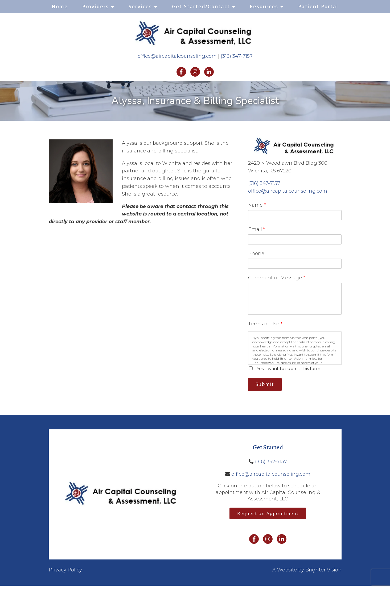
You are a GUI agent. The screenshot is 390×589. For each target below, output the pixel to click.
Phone (256, 253)
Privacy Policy (65, 573)
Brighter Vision (323, 573)
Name (257, 205)
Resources (264, 6)
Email (256, 229)
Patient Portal (318, 6)
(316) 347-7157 (237, 56)
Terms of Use (265, 324)
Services (140, 6)
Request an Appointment (268, 516)
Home (60, 6)
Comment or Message (276, 278)
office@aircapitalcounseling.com (177, 56)
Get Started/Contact (201, 6)
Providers (95, 6)
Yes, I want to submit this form (288, 368)
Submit (267, 385)
